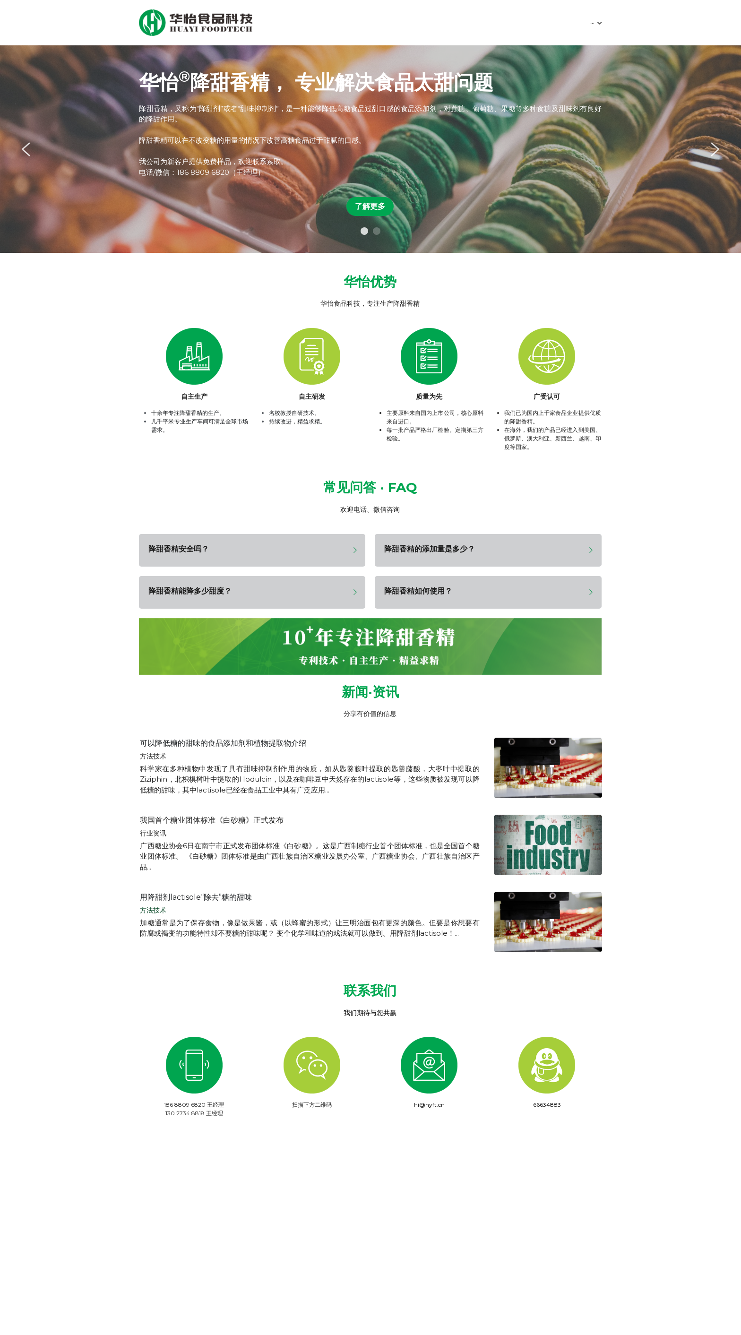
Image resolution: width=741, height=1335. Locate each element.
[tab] (252, 550)
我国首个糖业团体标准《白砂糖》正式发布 (212, 823)
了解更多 (370, 206)
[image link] (195, 22)
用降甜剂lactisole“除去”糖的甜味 (196, 900)
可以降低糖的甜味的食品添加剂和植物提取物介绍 (223, 746)
